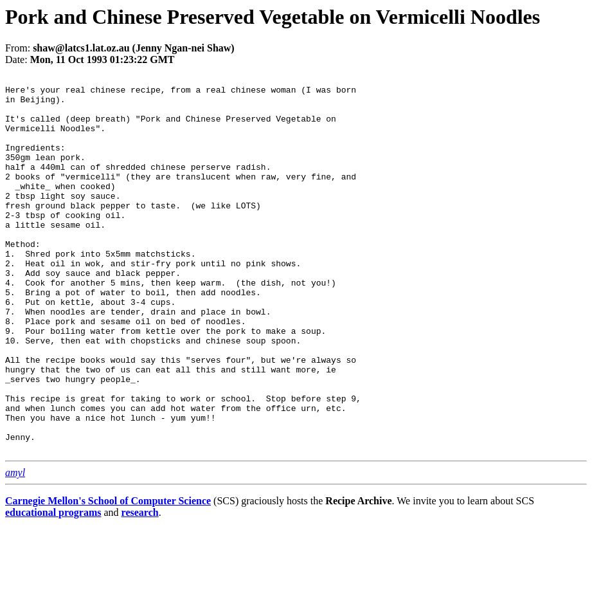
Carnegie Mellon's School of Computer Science (108, 576)
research (140, 587)
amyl (15, 547)
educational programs (53, 587)
